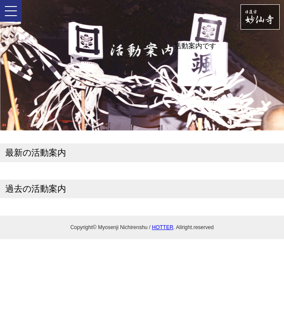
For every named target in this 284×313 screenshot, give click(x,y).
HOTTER (162, 227)
